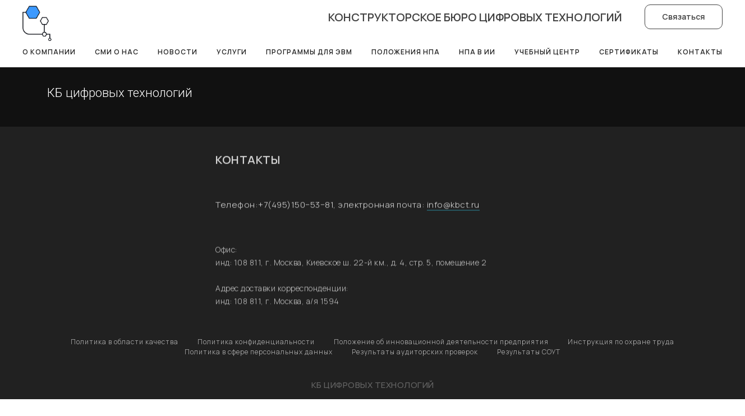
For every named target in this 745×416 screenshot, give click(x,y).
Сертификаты (629, 52)
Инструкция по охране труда (621, 341)
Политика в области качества (124, 341)
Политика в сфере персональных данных (259, 352)
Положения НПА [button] (405, 52)
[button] (684, 17)
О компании (49, 52)
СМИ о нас (117, 52)
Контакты (700, 52)
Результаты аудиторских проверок (415, 352)
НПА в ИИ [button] (477, 52)
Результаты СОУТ (528, 352)
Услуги (232, 52)
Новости (177, 52)
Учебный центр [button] (547, 52)
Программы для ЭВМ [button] (309, 52)
